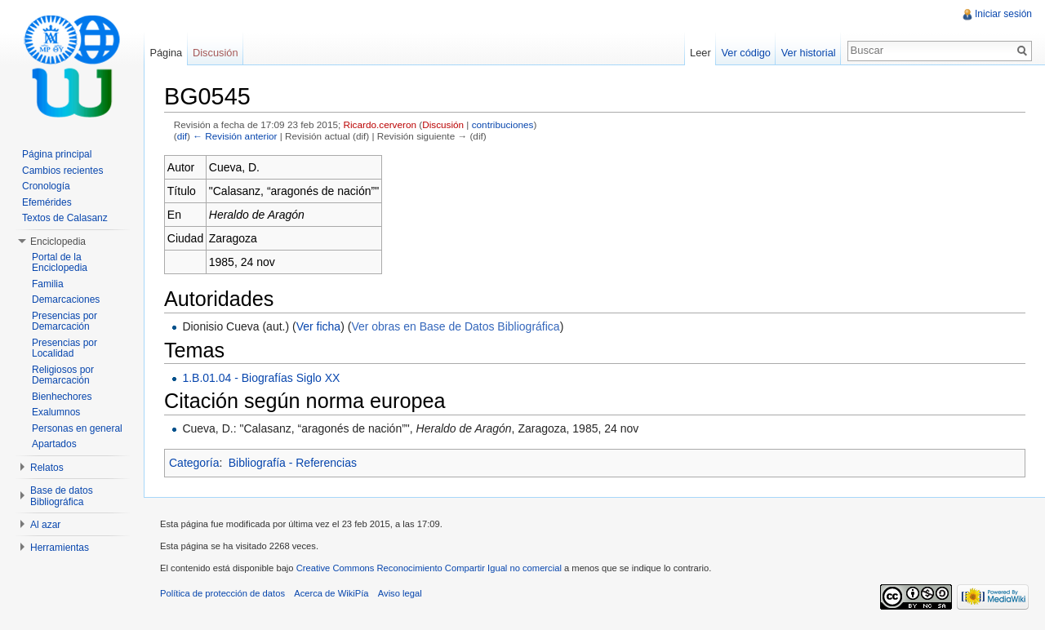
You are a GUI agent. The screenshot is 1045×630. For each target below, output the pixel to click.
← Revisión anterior (235, 136)
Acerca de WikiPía (331, 593)
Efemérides (47, 202)
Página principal (56, 154)
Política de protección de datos (222, 593)
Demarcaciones (66, 299)
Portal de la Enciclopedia (59, 262)
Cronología (46, 186)
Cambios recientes (62, 170)
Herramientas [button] (59, 547)
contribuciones (503, 124)
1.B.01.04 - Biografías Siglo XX (261, 377)
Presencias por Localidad (64, 348)
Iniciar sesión (1003, 14)
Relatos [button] (47, 467)
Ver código (745, 53)
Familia (48, 284)
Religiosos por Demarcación (63, 375)
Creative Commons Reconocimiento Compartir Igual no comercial (429, 568)
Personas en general (77, 428)
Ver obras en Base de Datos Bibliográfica (455, 326)
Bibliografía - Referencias (293, 462)
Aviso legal (400, 593)
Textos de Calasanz (65, 218)
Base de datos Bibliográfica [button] (61, 496)
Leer (700, 53)
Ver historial (808, 53)
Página (165, 53)
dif (182, 136)
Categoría (194, 462)
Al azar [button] (45, 524)
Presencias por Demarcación (64, 321)
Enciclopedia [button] (58, 241)
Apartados (54, 444)
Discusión (443, 124)
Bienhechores (61, 396)
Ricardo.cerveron (380, 124)
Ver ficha (318, 326)
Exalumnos (56, 412)
